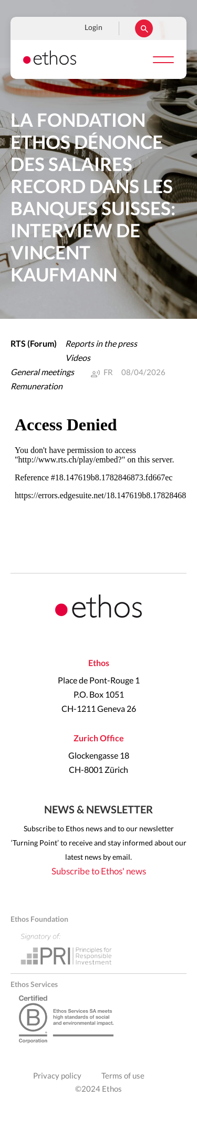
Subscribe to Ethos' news (98, 871)
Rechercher (144, 28)
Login (93, 28)
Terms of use (122, 1076)
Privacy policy (57, 1076)
